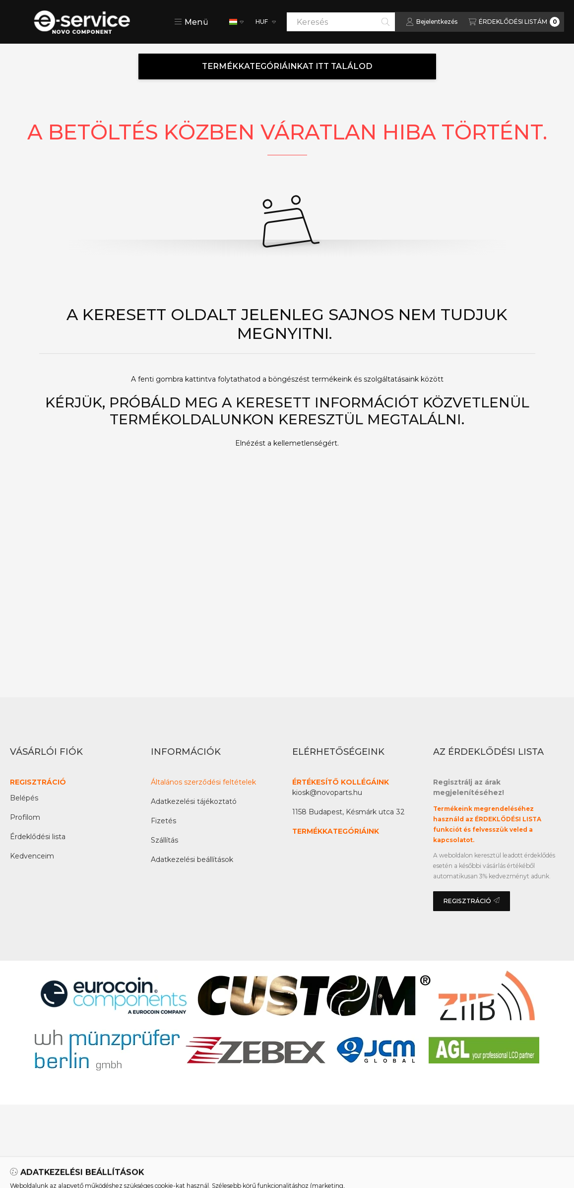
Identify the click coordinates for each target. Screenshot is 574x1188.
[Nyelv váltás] (236, 22)
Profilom (25, 817)
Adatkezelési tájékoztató (194, 801)
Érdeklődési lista (37, 836)
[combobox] (340, 22)
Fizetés (163, 820)
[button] (191, 22)
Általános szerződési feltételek (203, 782)
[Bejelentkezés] (431, 22)
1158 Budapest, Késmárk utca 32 (348, 811)
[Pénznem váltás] (265, 22)
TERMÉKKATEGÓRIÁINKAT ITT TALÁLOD (287, 66)
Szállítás (164, 840)
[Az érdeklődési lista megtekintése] (514, 22)
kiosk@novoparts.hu (327, 792)
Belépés (24, 797)
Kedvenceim (32, 856)
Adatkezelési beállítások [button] (192, 859)
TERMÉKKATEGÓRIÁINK (335, 831)
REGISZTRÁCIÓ (38, 782)
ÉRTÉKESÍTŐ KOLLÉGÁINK (340, 782)
